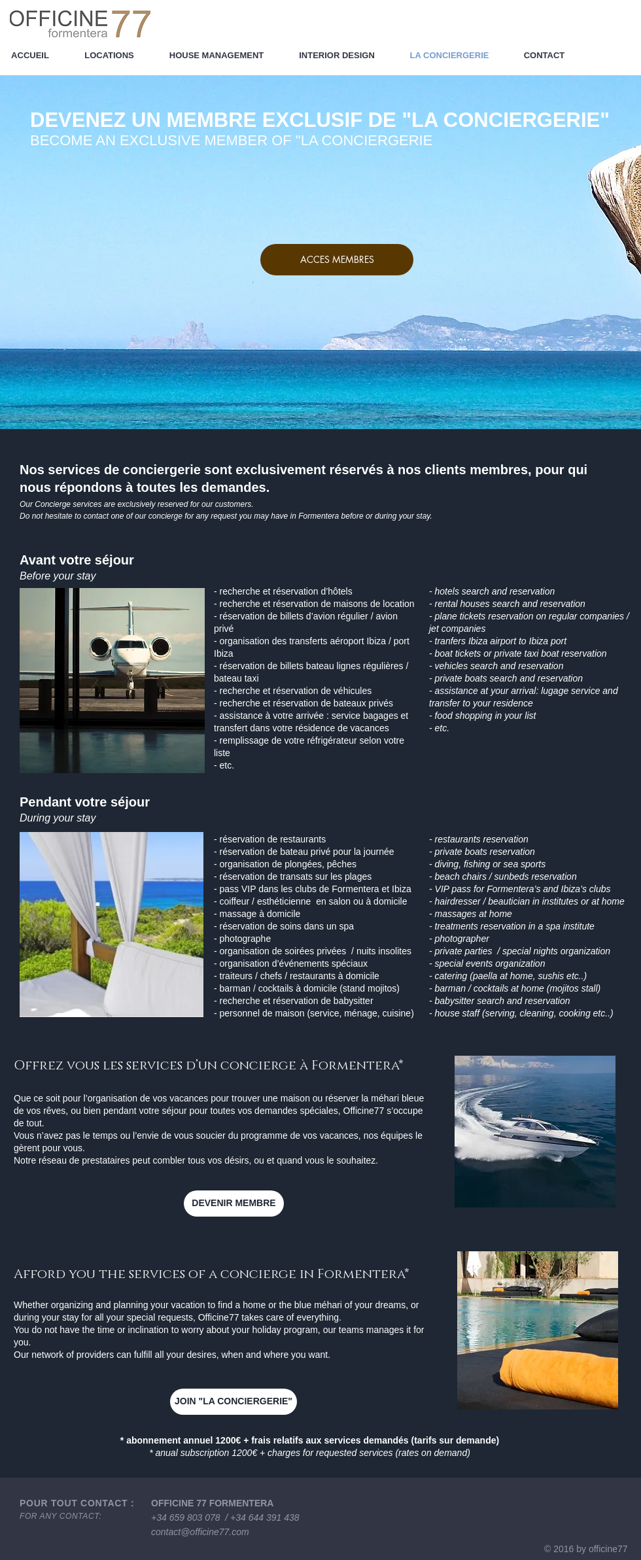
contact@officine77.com (200, 1532)
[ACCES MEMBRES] (336, 259)
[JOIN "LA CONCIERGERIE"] (233, 1402)
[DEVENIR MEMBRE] (234, 1203)
